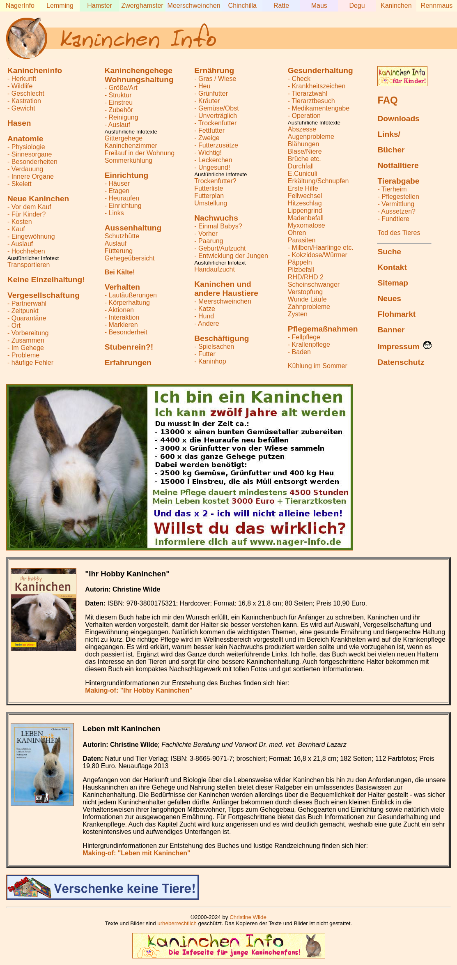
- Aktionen (119, 309)
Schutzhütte (122, 236)
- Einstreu (119, 102)
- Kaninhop (210, 361)
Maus (319, 5)
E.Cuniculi (302, 173)
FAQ (387, 100)
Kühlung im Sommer (317, 365)
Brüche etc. (304, 158)
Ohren (297, 232)
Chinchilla (242, 5)
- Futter (205, 353)
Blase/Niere (305, 151)
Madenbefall (306, 217)
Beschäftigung (221, 338)
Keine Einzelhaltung (46, 279)
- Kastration (24, 100)
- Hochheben (26, 251)
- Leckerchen (213, 160)
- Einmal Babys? (218, 226)
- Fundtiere (393, 218)
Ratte (281, 5)
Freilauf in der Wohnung (140, 153)
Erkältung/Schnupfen (318, 180)
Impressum (398, 346)
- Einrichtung (123, 205)
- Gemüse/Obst (216, 108)
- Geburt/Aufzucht (220, 248)
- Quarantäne (26, 318)
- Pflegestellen (398, 196)
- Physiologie (26, 146)
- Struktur (118, 95)
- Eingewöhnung (31, 236)
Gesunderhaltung (320, 70)
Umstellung (210, 203)
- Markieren (121, 324)
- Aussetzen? (396, 211)
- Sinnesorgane (29, 154)
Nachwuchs (216, 218)
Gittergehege (124, 138)
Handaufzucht (214, 269)
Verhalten (122, 287)
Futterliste (208, 188)
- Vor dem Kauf (29, 206)
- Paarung (208, 240)
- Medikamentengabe (318, 108)
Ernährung (214, 70)
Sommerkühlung (129, 160)
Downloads (398, 118)
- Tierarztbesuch (311, 100)
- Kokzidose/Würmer (317, 254)
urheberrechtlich (177, 923)
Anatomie (25, 138)
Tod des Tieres (398, 232)
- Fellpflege (304, 337)
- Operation (304, 115)
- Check (299, 78)
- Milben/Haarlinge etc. (321, 247)
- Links (114, 213)
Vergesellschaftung (43, 295)
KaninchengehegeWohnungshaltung (139, 75)
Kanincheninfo (34, 70)
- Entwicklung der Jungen (231, 255)
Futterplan (209, 195)
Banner (390, 329)
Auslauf (115, 243)
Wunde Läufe (307, 299)
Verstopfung (305, 291)
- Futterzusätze (216, 145)
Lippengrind (305, 210)
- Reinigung (121, 117)
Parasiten (302, 240)
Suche (389, 251)
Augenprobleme (311, 136)
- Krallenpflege (309, 344)
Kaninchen (396, 5)
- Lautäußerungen (131, 295)
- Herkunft (21, 78)
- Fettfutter (209, 130)
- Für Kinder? (26, 214)
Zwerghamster (142, 5)
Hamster (99, 5)
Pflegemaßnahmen (323, 329)
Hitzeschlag (305, 203)
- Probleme (23, 355)
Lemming (59, 5)
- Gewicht (21, 108)
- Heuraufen (122, 198)
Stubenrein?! (129, 347)
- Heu (202, 86)
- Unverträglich (215, 115)
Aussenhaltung (133, 227)
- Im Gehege (25, 347)
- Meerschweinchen (222, 301)
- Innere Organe (30, 176)
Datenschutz (400, 362)
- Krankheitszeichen (317, 86)
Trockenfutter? (215, 180)
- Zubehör (119, 109)
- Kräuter (207, 100)
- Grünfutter (211, 93)
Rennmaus (436, 5)
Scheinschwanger (314, 284)
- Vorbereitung (28, 332)
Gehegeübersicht (130, 258)
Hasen (19, 123)
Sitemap (392, 283)
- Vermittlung (395, 203)
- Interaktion (122, 317)
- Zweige (206, 137)
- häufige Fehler (30, 362)
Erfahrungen (128, 362)
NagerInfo (20, 5)
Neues (389, 298)
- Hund (204, 316)
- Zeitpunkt (23, 310)
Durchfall (301, 166)
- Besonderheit (126, 332)
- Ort (14, 325)
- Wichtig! (208, 152)
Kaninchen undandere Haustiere (226, 288)
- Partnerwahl (26, 303)
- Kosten (19, 221)
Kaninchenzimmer (131, 145)
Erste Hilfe (303, 188)
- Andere (206, 323)
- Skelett (19, 183)
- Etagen (117, 190)
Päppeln (300, 262)
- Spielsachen (214, 346)
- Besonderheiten (32, 161)
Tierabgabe (398, 181)
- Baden (299, 351)
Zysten (298, 314)
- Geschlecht (25, 93)
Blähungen (303, 143)
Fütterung (119, 250)
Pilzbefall (301, 269)
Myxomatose (306, 225)
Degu (357, 5)
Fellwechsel (305, 195)
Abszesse (302, 129)
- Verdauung (25, 169)
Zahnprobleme (309, 306)
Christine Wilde (248, 917)
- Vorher (206, 233)
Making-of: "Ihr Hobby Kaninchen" (138, 690)
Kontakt (391, 267)
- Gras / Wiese (215, 78)
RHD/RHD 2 (306, 277)
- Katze (204, 308)
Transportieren (28, 264)
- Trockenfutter (215, 123)
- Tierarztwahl (307, 93)
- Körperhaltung (127, 302)
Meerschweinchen (194, 5)
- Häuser (117, 183)
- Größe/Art (121, 87)
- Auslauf (20, 243)
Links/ (388, 134)
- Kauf (16, 229)
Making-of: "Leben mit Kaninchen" (136, 853)
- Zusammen (25, 340)
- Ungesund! (212, 167)
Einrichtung (127, 175)
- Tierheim (391, 189)
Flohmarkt (396, 314)
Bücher (390, 149)
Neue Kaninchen (38, 198)
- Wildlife (19, 86)
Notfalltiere (397, 165)
